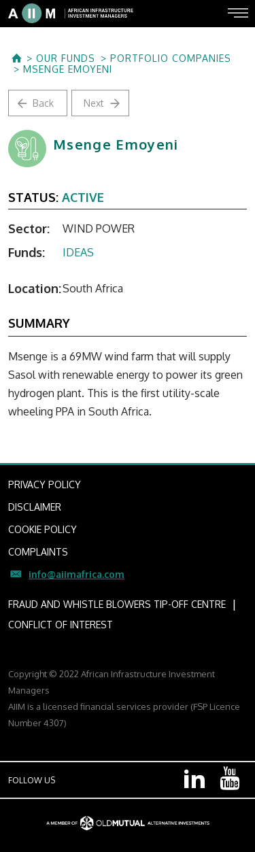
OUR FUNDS (65, 58)
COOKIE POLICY (42, 529)
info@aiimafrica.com (76, 574)
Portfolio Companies (170, 58)
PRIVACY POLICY (44, 484)
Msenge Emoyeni (67, 69)
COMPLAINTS (38, 552)
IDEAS (78, 252)
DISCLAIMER (34, 507)
